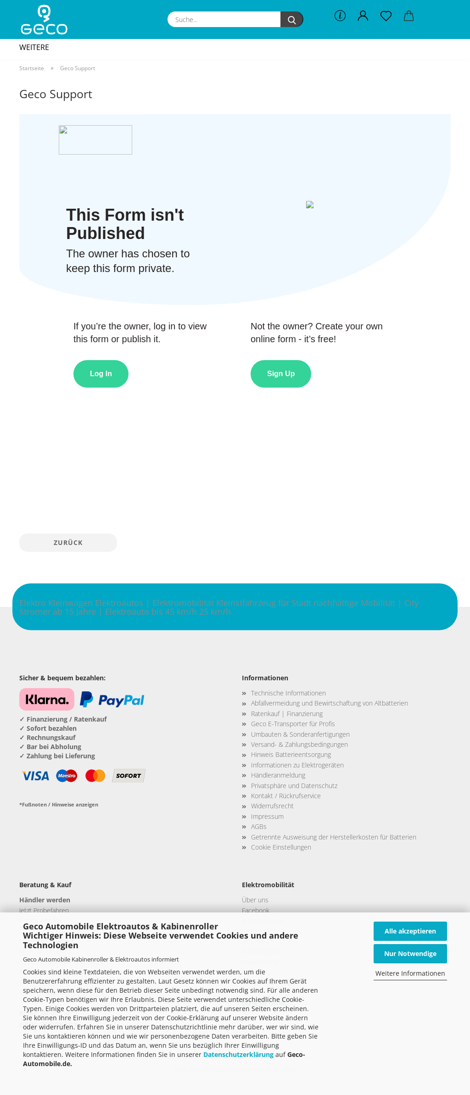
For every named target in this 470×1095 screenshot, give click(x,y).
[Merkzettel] (386, 16)
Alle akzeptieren (410, 931)
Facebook (255, 910)
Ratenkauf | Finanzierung (287, 713)
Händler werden (44, 899)
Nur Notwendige (410, 953)
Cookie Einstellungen (281, 847)
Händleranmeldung (278, 775)
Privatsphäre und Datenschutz (294, 785)
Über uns (255, 899)
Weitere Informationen (410, 973)
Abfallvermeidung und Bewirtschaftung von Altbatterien (329, 703)
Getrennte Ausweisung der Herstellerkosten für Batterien (333, 837)
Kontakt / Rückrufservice (286, 795)
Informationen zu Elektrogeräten (297, 765)
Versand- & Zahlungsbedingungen (299, 744)
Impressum (267, 816)
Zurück (68, 542)
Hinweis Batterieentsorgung (291, 754)
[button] (363, 16)
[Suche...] (291, 19)
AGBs (259, 826)
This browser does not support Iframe (235, 320)
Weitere (34, 47)
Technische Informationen (288, 693)
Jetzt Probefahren (44, 910)
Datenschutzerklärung (238, 1054)
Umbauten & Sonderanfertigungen (300, 734)
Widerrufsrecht (272, 805)
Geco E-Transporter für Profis (293, 723)
